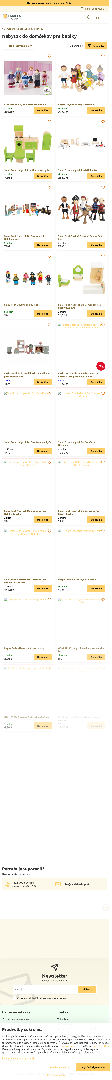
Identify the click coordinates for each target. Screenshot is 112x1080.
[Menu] (105, 17)
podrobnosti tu (70, 1045)
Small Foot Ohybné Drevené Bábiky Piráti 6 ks (81, 237)
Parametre (95, 46)
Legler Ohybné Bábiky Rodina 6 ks (77, 104)
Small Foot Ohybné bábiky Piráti (22, 304)
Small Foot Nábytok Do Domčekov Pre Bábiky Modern (25, 237)
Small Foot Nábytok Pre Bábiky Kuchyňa (26, 170)
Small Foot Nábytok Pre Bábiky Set (77, 170)
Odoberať (87, 989)
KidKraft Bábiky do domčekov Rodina (25, 104)
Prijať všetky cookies (93, 1067)
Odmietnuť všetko (60, 1067)
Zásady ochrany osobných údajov (19, 1058)
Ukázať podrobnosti (56, 1074)
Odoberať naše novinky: (54, 980)
